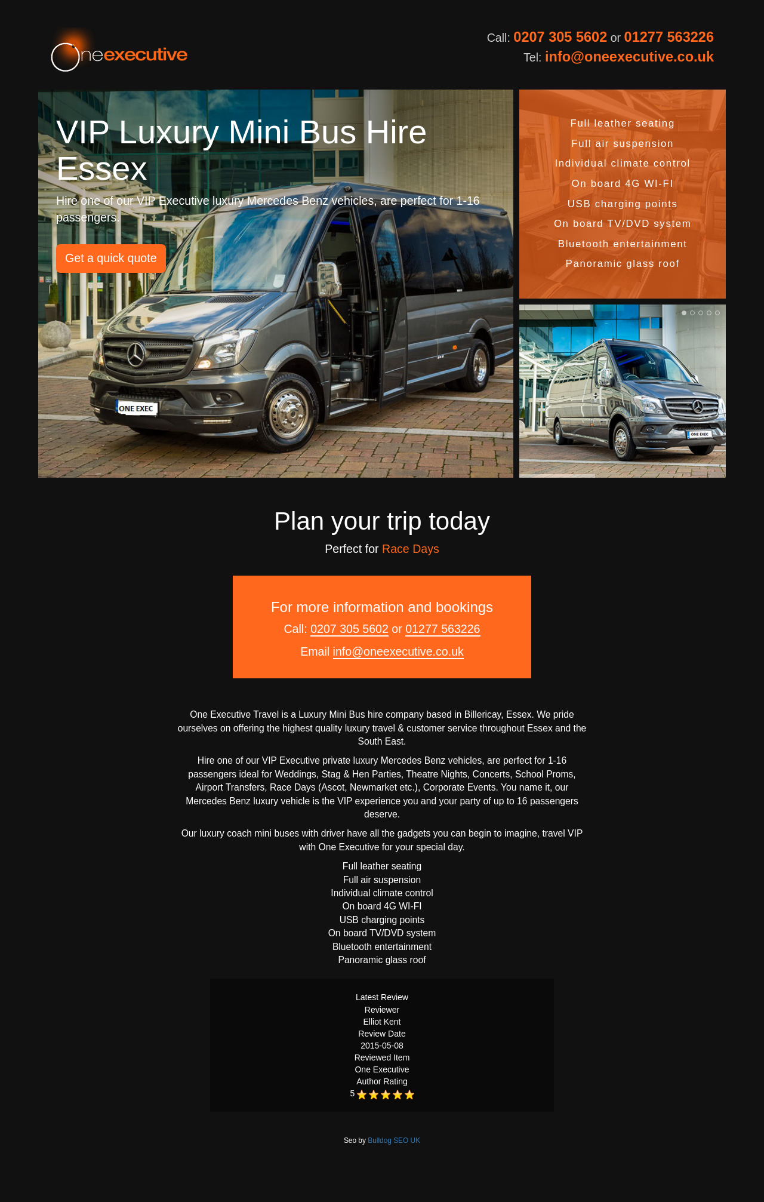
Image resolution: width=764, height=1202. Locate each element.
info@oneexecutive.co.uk (629, 56)
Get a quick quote (111, 258)
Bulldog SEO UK (394, 1140)
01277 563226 (669, 37)
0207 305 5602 (560, 37)
